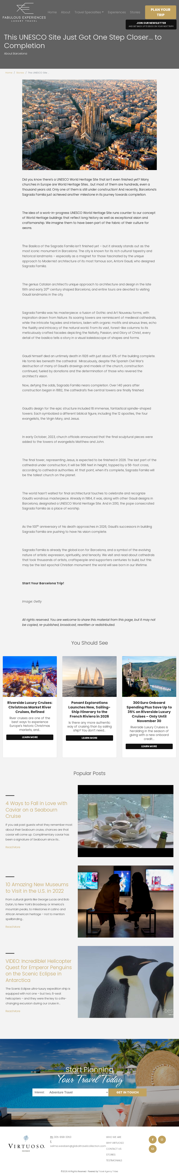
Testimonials (114, 1160)
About (65, 12)
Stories (135, 12)
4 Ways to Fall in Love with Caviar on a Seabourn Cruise (36, 810)
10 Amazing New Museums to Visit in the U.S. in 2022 (37, 887)
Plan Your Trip (160, 12)
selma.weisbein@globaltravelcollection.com (78, 1146)
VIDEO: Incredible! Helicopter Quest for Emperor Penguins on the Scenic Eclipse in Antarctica (39, 971)
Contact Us (113, 1149)
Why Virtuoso (115, 1143)
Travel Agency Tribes (108, 1171)
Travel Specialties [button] (87, 12)
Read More (13, 847)
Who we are (113, 1137)
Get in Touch (127, 1092)
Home (52, 12)
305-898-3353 (62, 1137)
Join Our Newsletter (151, 24)
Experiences (117, 12)
